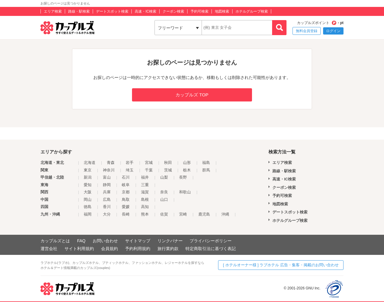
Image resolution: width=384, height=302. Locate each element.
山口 (164, 199)
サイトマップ (137, 240)
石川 (126, 177)
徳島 (88, 206)
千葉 (149, 170)
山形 (187, 162)
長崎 (126, 214)
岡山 (88, 199)
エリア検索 (53, 11)
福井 (145, 177)
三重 (145, 185)
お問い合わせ (105, 240)
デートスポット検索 (112, 11)
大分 (107, 214)
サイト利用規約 (79, 248)
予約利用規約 (137, 248)
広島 (107, 199)
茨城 (168, 170)
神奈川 (109, 170)
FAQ (81, 240)
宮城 (149, 162)
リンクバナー (170, 240)
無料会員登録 (306, 31)
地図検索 (222, 11)
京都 (126, 192)
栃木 (187, 170)
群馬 (206, 170)
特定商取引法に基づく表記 (210, 248)
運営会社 (48, 248)
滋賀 (145, 192)
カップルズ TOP (192, 94)
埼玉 (130, 170)
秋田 (168, 162)
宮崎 (183, 214)
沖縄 (225, 214)
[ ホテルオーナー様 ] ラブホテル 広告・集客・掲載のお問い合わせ (281, 265)
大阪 (88, 192)
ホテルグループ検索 (252, 11)
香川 (107, 206)
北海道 (89, 162)
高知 (145, 206)
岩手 (130, 162)
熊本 (145, 214)
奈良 (164, 192)
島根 (145, 199)
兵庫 (107, 192)
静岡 (107, 185)
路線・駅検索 (79, 11)
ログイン (333, 31)
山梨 (164, 177)
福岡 (88, 214)
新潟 (88, 177)
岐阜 (126, 185)
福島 (206, 162)
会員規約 (109, 248)
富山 (107, 177)
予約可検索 (199, 11)
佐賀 (164, 214)
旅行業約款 (168, 248)
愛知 (88, 185)
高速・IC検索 (145, 11)
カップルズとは (55, 240)
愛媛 (126, 206)
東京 (88, 170)
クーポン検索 (173, 11)
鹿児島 (204, 214)
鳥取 (126, 199)
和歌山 (185, 192)
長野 (183, 177)
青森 (111, 162)
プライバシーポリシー (211, 240)
